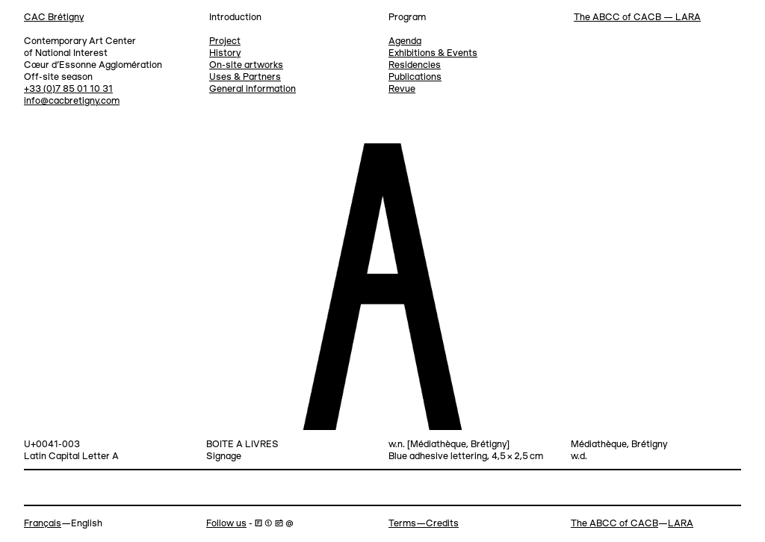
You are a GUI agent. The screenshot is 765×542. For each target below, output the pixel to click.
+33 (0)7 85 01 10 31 (68, 89)
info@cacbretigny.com (72, 101)
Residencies (414, 65)
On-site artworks (246, 65)
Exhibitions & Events (432, 53)
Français (42, 524)
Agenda (404, 41)
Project (225, 41)
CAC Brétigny (54, 17)
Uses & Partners (245, 77)
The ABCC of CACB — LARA (637, 17)
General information (252, 89)
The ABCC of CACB (614, 524)
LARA (680, 524)
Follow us (226, 524)
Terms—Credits (423, 524)
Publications (415, 77)
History (225, 53)
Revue (401, 89)
